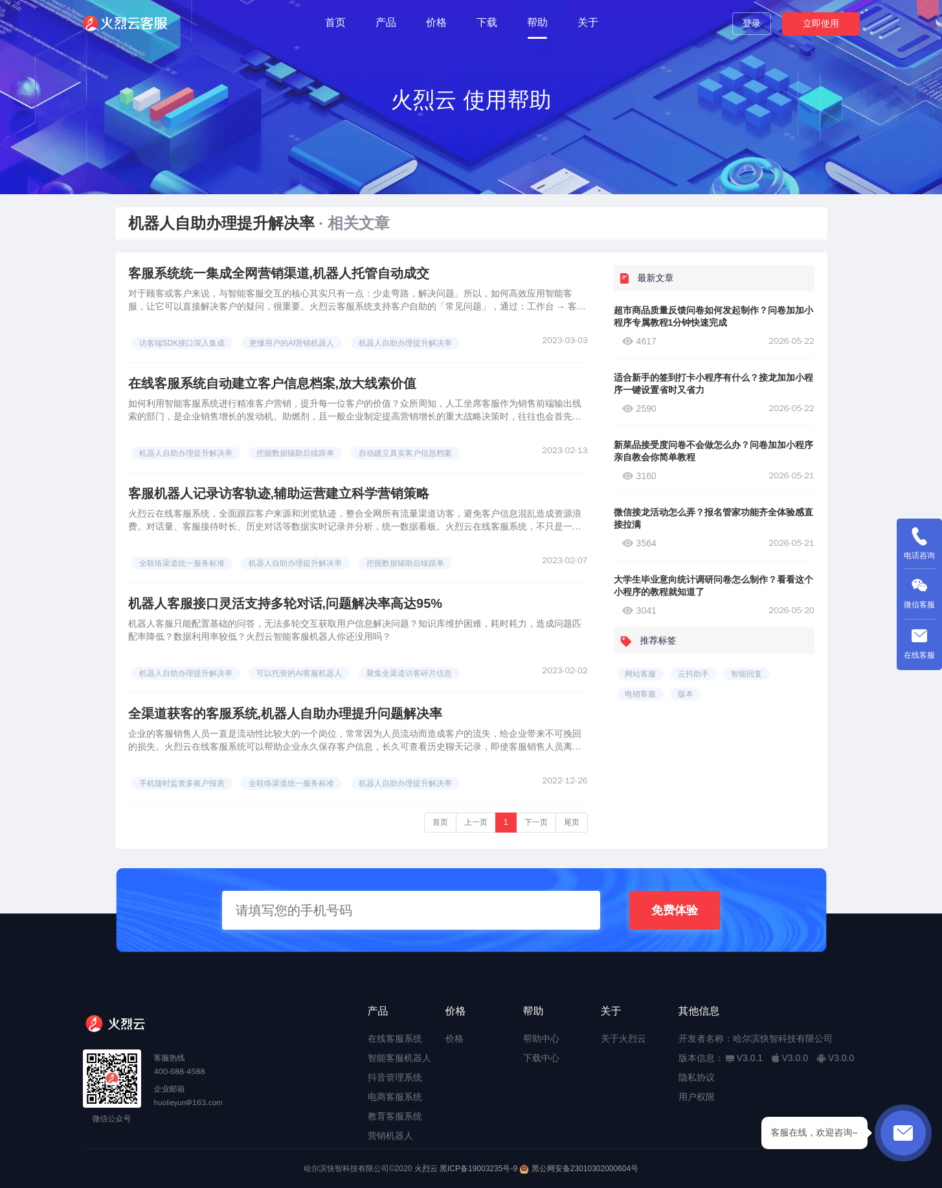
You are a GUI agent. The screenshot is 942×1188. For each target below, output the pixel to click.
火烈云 (426, 1168)
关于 (588, 22)
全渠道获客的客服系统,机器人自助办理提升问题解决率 (285, 713)
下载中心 (541, 1058)
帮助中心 (541, 1038)
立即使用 (821, 23)
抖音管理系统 (395, 1077)
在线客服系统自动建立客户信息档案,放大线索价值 (272, 383)
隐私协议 (696, 1077)
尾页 (571, 822)
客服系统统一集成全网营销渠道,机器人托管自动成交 (279, 273)
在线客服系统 (395, 1038)
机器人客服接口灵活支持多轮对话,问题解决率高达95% (285, 603)
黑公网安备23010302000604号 (585, 1168)
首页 (335, 22)
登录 (752, 23)
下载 (487, 22)
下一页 (536, 822)
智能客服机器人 (399, 1058)
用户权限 (696, 1097)
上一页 (476, 822)
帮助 (537, 22)
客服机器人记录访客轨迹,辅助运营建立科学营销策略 (279, 493)
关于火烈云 (623, 1038)
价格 (436, 22)
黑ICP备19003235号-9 (478, 1168)
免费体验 (674, 910)
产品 (386, 22)
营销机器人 (390, 1135)
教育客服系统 (395, 1116)
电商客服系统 (395, 1097)
